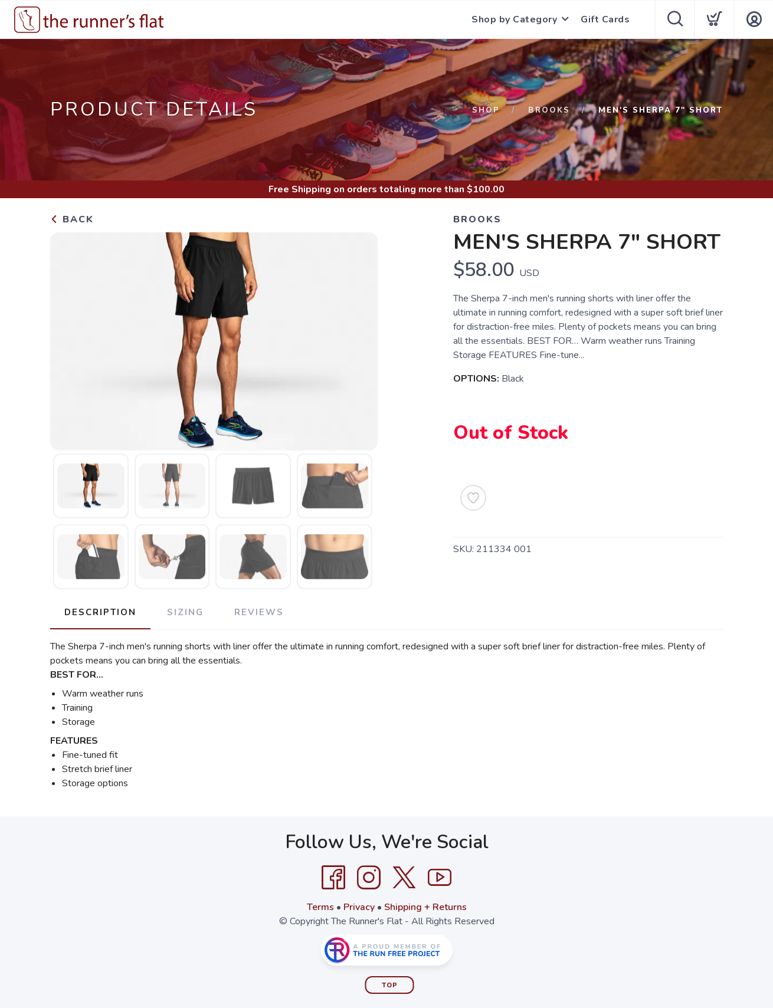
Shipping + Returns (425, 907)
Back (72, 219)
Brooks (549, 110)
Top (390, 985)
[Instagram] (368, 877)
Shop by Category (514, 19)
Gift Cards (605, 19)
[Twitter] (404, 877)
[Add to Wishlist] (473, 498)
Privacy (359, 907)
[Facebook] (333, 877)
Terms (320, 907)
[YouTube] (439, 877)
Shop (486, 110)
